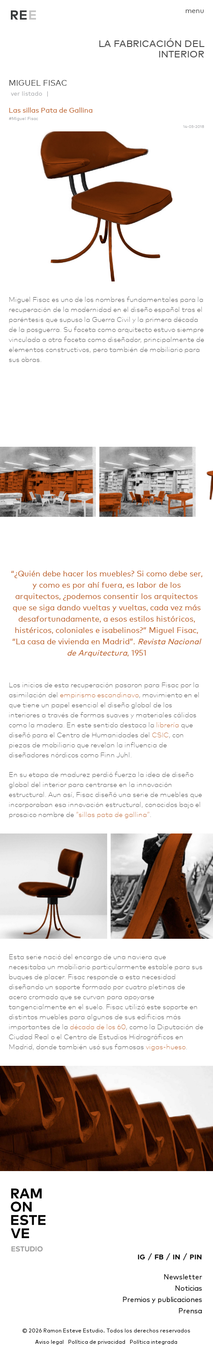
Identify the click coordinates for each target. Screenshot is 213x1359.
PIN (196, 1257)
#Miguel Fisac (23, 118)
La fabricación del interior (23, 17)
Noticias (188, 1288)
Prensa (190, 1311)
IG (141, 1257)
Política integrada (153, 1342)
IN (176, 1257)
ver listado (26, 93)
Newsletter (183, 1277)
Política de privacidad (96, 1342)
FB (159, 1257)
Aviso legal (49, 1342)
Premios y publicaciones (162, 1299)
